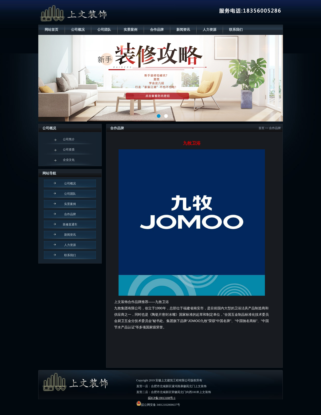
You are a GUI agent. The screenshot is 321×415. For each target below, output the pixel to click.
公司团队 (104, 29)
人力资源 (209, 29)
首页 (261, 128)
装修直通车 (70, 224)
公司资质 (69, 149)
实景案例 (130, 29)
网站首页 (51, 29)
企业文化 (69, 160)
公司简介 (69, 139)
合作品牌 (157, 29)
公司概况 (78, 29)
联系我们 (236, 29)
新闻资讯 (183, 29)
